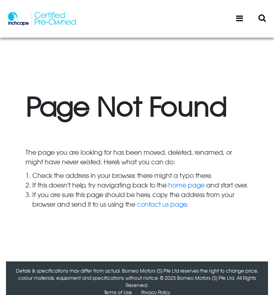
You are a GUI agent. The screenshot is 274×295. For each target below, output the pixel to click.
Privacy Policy (155, 292)
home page (186, 185)
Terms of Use (118, 292)
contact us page (161, 204)
